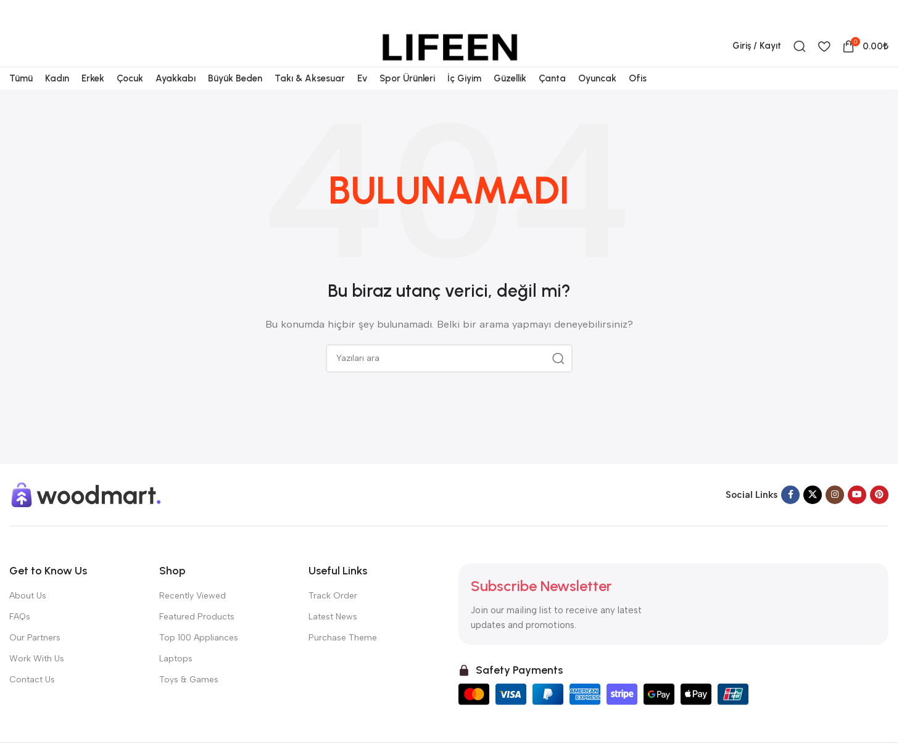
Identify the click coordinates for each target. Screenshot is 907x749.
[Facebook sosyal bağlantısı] (818, 13)
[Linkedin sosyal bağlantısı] (865, 13)
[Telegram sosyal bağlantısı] (880, 13)
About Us (27, 627)
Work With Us (36, 690)
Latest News (333, 648)
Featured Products (196, 648)
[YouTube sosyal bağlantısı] (857, 527)
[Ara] (799, 58)
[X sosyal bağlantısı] (834, 13)
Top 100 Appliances (198, 669)
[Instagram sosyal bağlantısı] (835, 527)
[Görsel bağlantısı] (86, 526)
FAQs (19, 648)
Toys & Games (188, 711)
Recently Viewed (192, 627)
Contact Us (32, 711)
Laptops (176, 690)
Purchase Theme (343, 669)
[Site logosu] (449, 57)
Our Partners (34, 669)
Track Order (333, 627)
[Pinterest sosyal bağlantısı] (850, 13)
